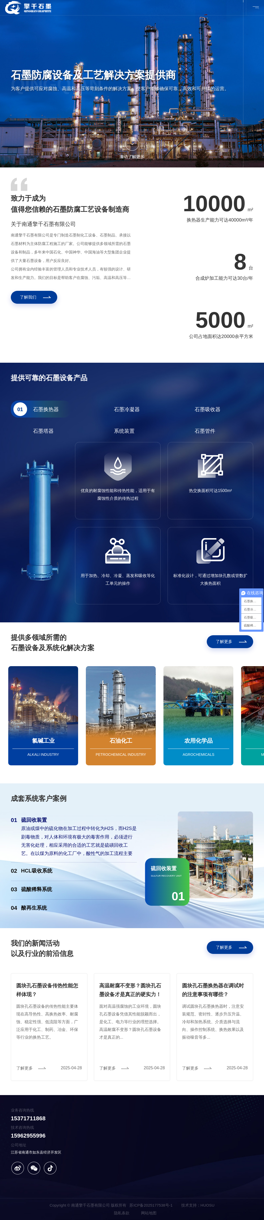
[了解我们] (34, 297)
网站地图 (148, 1213)
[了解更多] (230, 641)
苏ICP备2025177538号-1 (150, 1205)
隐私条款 (121, 1213)
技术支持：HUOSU (197, 1205)
